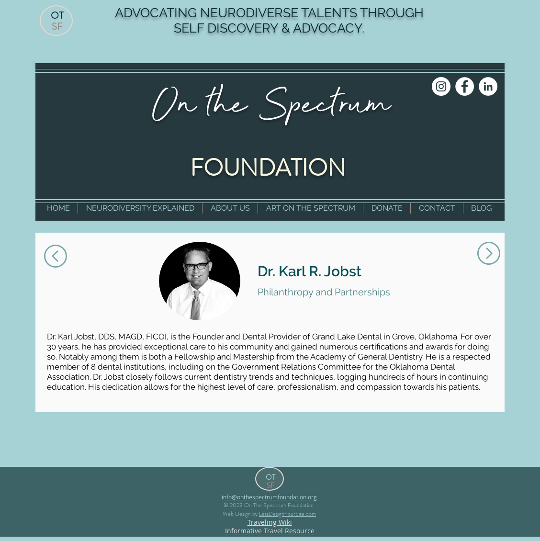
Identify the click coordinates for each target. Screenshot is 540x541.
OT (57, 16)
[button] (140, 208)
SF (57, 27)
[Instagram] (441, 86)
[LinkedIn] (488, 86)
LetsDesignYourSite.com (287, 513)
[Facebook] (464, 86)
